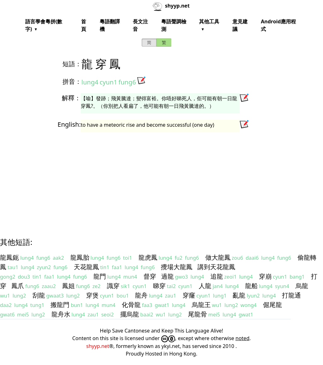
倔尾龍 (272, 304)
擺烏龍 (129, 314)
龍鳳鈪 (9, 257)
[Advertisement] (161, 179)
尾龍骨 (197, 314)
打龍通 (291, 295)
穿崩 (265, 276)
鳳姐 (68, 285)
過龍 (167, 276)
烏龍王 (201, 304)
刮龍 (38, 295)
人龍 (205, 285)
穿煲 (92, 295)
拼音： (71, 81)
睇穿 (159, 285)
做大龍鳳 (218, 257)
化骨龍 (131, 304)
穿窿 (189, 295)
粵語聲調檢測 (173, 25)
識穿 (113, 285)
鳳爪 (17, 285)
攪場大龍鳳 (176, 267)
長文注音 (140, 25)
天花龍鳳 (86, 267)
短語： (71, 64)
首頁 (83, 25)
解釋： (71, 98)
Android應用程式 (278, 25)
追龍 (216, 276)
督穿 (150, 276)
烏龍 (302, 285)
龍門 (99, 276)
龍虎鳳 (147, 257)
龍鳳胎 (79, 257)
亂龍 (239, 295)
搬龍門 (59, 304)
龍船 (251, 285)
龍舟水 (60, 314)
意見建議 (240, 25)
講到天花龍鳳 (216, 267)
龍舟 (141, 295)
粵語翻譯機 (110, 25)
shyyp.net (97, 346)
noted (243, 338)
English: (69, 124)
